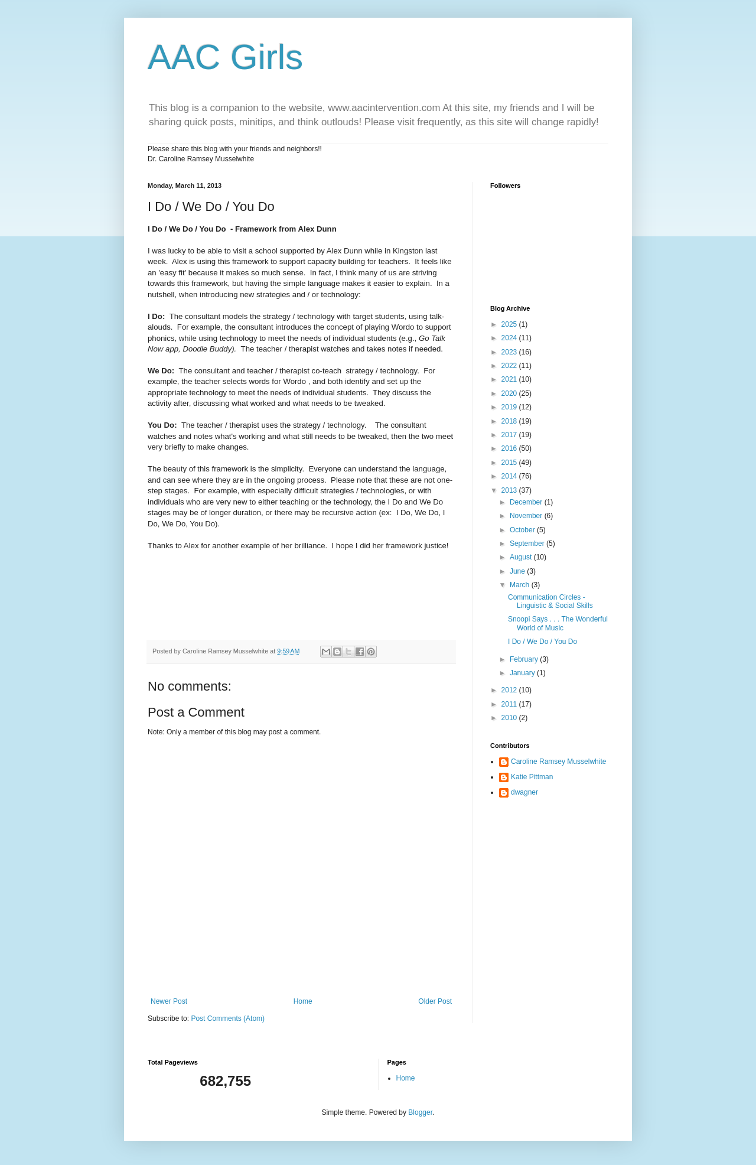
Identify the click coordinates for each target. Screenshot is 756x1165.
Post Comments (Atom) (228, 1018)
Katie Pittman (532, 777)
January (523, 673)
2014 (510, 476)
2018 (510, 421)
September (528, 543)
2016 (510, 448)
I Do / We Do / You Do (542, 641)
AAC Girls (225, 57)
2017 (510, 435)
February (525, 659)
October (523, 530)
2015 (510, 462)
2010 (510, 718)
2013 (510, 490)
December (527, 502)
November (527, 516)
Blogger (420, 1112)
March (521, 585)
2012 (510, 690)
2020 (510, 393)
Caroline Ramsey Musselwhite (558, 761)
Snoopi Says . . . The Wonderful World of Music (558, 623)
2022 (510, 366)
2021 (510, 379)
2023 (510, 352)
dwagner (524, 792)
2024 (510, 338)
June (518, 571)
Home (303, 1001)
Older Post (435, 1001)
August (522, 557)
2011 (510, 704)
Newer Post (169, 1001)
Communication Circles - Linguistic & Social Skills (550, 601)
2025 (510, 324)
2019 (510, 407)
